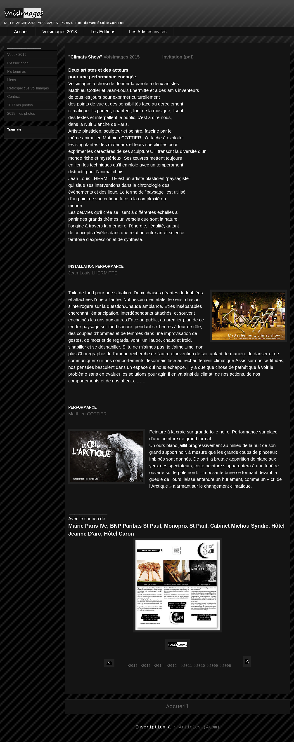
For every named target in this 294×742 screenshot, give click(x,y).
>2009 (212, 666)
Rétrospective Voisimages (28, 88)
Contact (13, 96)
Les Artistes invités (148, 31)
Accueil (21, 31)
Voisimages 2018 (59, 31)
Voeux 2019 (16, 54)
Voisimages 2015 (122, 56)
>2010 (199, 666)
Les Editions (103, 31)
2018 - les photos (21, 113)
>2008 (225, 666)
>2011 (186, 666)
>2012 (171, 666)
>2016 (132, 666)
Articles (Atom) (199, 727)
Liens (11, 80)
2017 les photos (20, 105)
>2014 (158, 666)
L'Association (17, 63)
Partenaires (16, 71)
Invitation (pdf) (178, 56)
